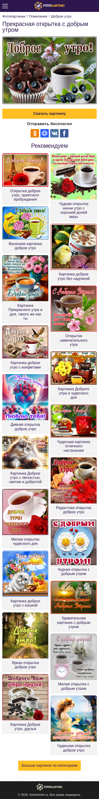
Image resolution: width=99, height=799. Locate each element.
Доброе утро (61, 16)
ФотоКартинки (13, 16)
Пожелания (38, 16)
